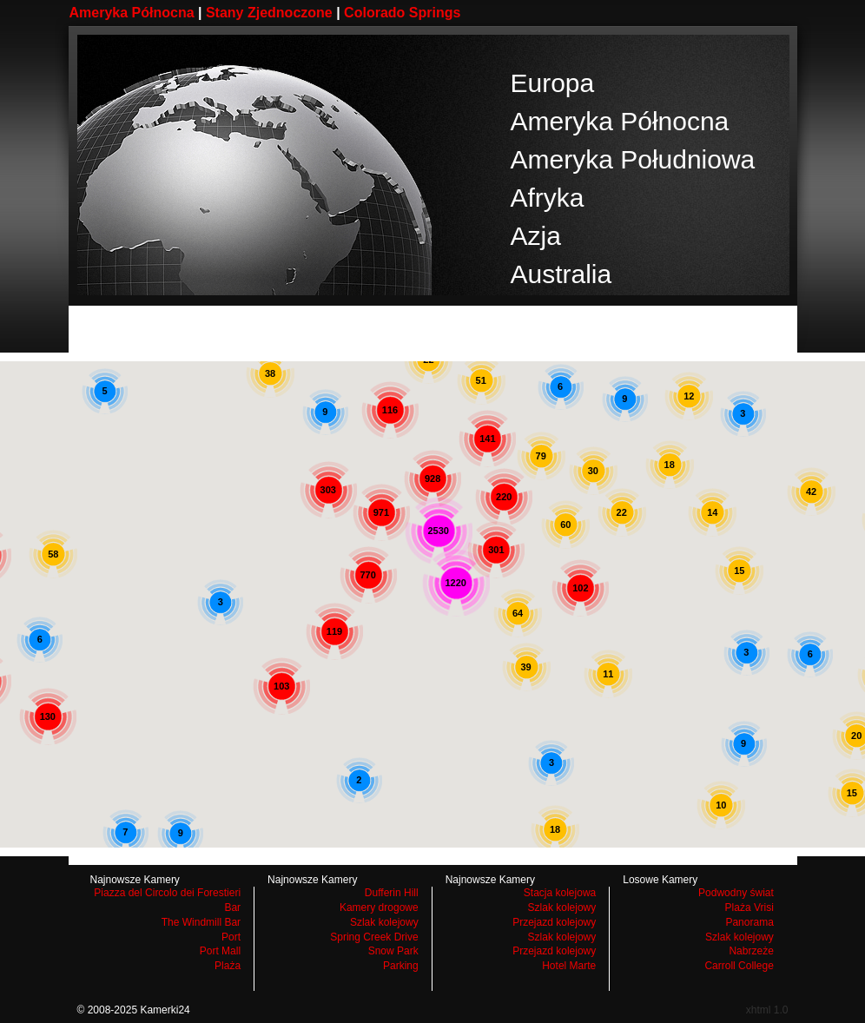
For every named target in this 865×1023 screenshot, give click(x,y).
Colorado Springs (402, 12)
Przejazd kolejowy (554, 922)
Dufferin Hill (392, 893)
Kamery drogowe (379, 907)
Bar (232, 907)
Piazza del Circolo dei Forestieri (167, 893)
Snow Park (393, 951)
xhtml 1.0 (767, 1010)
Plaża (228, 966)
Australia (561, 274)
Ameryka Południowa (633, 159)
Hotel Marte (569, 966)
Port (231, 937)
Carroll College (738, 966)
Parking (401, 966)
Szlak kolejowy (384, 922)
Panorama (749, 922)
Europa (553, 83)
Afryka (547, 197)
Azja (536, 235)
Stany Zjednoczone (269, 12)
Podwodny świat (736, 893)
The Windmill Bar (201, 922)
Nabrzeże (751, 951)
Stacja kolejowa (560, 893)
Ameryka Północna (132, 12)
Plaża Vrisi (749, 907)
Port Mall (220, 951)
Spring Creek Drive (374, 937)
